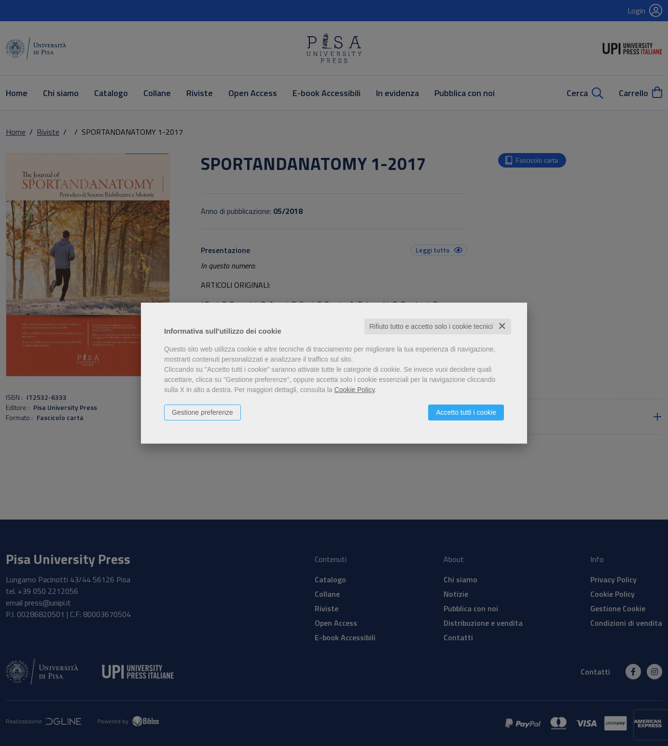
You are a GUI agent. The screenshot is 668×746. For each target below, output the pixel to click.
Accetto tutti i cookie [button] (466, 412)
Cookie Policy (354, 390)
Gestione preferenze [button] (202, 412)
